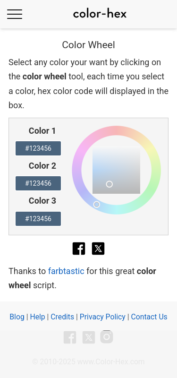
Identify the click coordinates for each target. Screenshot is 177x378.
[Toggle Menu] (14, 13)
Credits (62, 316)
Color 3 (42, 201)
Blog (16, 316)
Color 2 (42, 166)
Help (37, 316)
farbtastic (66, 271)
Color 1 (42, 131)
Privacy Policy (103, 316)
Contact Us (149, 316)
